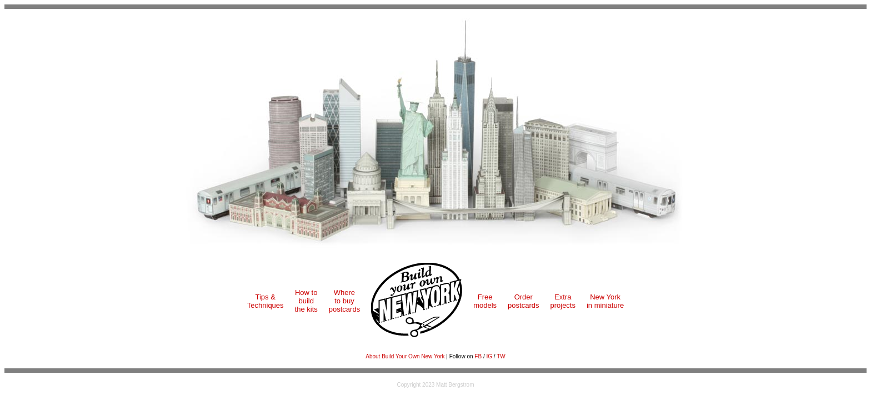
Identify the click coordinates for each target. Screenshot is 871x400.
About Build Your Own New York (405, 356)
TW (501, 356)
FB (478, 356)
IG (489, 356)
